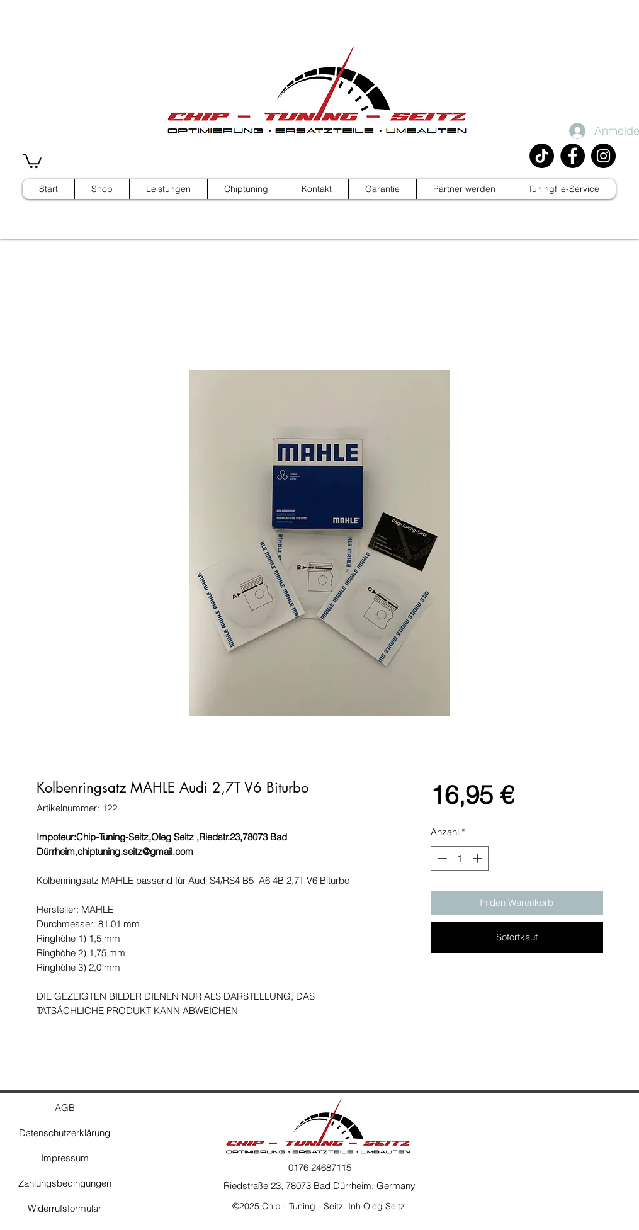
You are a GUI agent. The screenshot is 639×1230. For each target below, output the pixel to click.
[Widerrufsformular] (64, 1208)
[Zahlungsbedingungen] (64, 1183)
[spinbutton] (460, 858)
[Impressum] (64, 1158)
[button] (32, 160)
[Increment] (478, 858)
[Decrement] (441, 858)
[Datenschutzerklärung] (64, 1133)
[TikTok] (541, 156)
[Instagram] (603, 156)
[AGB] (64, 1107)
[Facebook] (572, 156)
